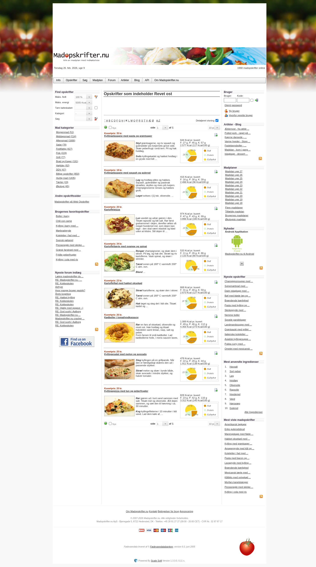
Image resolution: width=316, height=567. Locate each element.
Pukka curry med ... (235, 344)
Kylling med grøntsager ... (238, 443)
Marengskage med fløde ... (238, 434)
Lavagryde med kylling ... (237, 463)
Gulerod (234, 408)
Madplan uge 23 (233, 185)
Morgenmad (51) (65, 132)
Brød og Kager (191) (67, 161)
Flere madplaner (234, 207)
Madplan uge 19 (233, 199)
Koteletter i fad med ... (68, 235)
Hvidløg (234, 380)
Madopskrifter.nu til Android (239, 253)
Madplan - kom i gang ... (238, 149)
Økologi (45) (62, 186)
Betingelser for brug (168, 511)
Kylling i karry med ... (67, 225)
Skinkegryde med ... (235, 310)
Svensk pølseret (64, 240)
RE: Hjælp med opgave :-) (69, 308)
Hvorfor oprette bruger (241, 115)
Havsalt (234, 366)
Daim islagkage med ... (237, 291)
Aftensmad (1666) (65, 140)
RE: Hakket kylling (65, 297)
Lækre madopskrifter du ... (69, 276)
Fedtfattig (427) (64, 149)
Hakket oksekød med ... (237, 438)
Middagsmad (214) (66, 136)
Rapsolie (234, 389)
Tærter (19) (62, 182)
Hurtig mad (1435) (65, 178)
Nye (114, 128)
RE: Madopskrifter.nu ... (68, 315)
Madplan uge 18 (233, 203)
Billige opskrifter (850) (67, 173)
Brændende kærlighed (237, 300)
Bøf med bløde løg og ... (238, 295)
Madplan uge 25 (233, 178)
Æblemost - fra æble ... (237, 129)
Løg (232, 376)
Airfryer (59, 287)
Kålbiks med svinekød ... (237, 477)
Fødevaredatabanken (161, 546)
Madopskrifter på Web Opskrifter (72, 201)
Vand (232, 399)
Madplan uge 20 (233, 196)
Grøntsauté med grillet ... (238, 329)
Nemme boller (232, 315)
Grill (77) (60, 157)
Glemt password (233, 105)
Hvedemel (235, 394)
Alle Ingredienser (253, 412)
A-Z (158, 120)
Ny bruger (234, 111)
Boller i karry (62, 216)
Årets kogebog (63, 294)
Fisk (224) (61, 153)
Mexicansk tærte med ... (237, 472)
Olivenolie (235, 385)
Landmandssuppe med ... (238, 324)
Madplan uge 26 (233, 175)
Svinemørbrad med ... (236, 286)
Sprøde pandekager (235, 319)
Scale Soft (156, 560)
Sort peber (235, 371)
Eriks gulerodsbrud (234, 429)
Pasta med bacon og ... (236, 458)
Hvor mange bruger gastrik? (70, 290)
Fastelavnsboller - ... (235, 145)
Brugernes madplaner (236, 215)
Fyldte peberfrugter (66, 254)
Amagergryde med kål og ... (239, 448)
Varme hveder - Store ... (237, 141)
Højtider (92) (62, 165)
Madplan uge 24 (233, 182)
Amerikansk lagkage (235, 424)
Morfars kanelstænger (236, 482)
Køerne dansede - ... (236, 137)
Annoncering (186, 511)
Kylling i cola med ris (67, 259)
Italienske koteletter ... (236, 334)
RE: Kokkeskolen (64, 283)
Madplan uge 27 (233, 171)
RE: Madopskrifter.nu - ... (68, 280)
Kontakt (153, 511)
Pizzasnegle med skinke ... (70, 245)
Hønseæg (235, 403)
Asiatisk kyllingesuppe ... (238, 339)
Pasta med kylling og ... (237, 305)
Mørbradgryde (63, 230)
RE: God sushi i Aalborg (68, 311)
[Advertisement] (161, 106)
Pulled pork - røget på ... (238, 133)
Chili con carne (64, 221)
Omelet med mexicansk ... (239, 348)
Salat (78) (61, 144)
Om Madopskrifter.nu (137, 511)
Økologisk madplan (235, 219)
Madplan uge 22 (233, 189)
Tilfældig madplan (234, 211)
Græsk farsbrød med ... (68, 250)
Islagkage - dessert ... (236, 154)
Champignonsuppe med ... (239, 281)
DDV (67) (61, 169)
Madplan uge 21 (233, 192)
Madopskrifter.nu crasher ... (69, 318)
